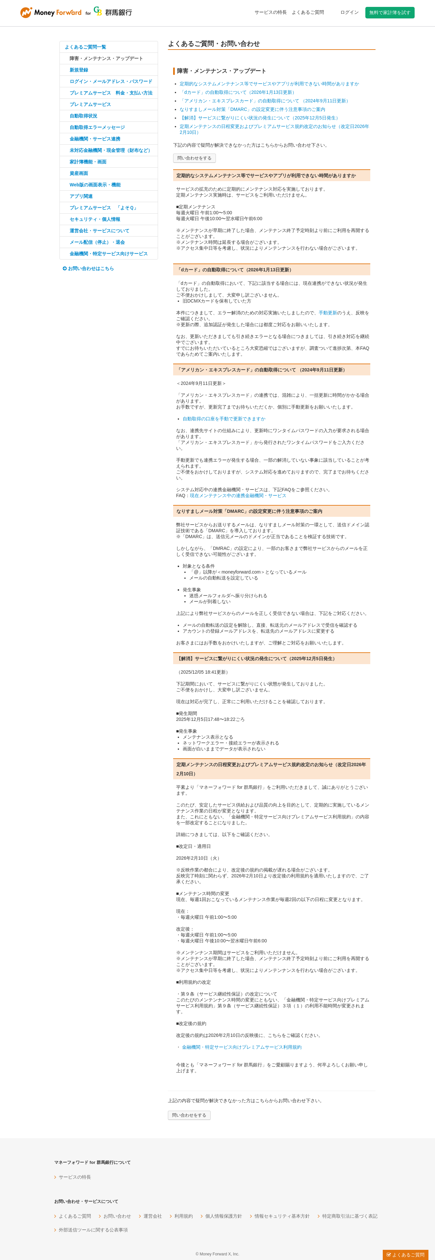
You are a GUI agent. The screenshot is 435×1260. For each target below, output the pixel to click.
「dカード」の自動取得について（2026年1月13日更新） (238, 92)
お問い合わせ (117, 1216)
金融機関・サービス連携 (95, 138)
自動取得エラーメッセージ (97, 127)
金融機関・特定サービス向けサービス (109, 253)
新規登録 (79, 70)
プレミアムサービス (90, 104)
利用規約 (183, 1216)
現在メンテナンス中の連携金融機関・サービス (238, 495)
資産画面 (79, 173)
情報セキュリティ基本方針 (282, 1216)
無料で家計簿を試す (390, 12)
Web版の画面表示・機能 (95, 184)
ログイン (349, 12)
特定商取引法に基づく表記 (350, 1216)
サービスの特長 (271, 12)
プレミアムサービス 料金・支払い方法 (111, 92)
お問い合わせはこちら (88, 268)
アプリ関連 (81, 196)
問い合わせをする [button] (194, 158)
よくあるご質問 (308, 12)
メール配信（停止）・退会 (97, 242)
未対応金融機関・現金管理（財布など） (111, 150)
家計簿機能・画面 (88, 161)
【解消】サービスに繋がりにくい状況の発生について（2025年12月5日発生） (260, 117)
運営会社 (153, 1216)
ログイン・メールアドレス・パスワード (111, 81)
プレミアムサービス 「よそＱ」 (104, 207)
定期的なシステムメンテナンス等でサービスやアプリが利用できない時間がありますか (269, 83)
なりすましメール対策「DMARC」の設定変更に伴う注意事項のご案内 (252, 109)
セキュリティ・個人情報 (95, 219)
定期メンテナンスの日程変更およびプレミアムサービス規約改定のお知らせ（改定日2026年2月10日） (274, 129)
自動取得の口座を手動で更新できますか (224, 418)
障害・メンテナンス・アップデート (106, 58)
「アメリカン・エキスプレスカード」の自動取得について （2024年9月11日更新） (265, 100)
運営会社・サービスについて (99, 230)
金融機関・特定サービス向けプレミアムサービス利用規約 (241, 1047)
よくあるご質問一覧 (85, 47)
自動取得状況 (83, 115)
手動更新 (328, 312)
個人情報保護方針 (223, 1216)
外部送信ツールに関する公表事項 (93, 1229)
